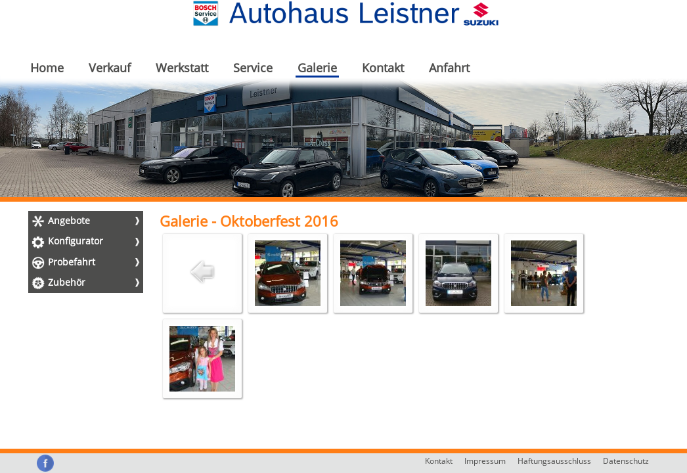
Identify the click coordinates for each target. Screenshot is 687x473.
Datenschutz (626, 460)
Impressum (485, 460)
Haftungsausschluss (554, 460)
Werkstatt (182, 68)
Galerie (317, 68)
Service (253, 68)
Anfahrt (449, 68)
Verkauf (110, 68)
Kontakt (383, 68)
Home (47, 68)
